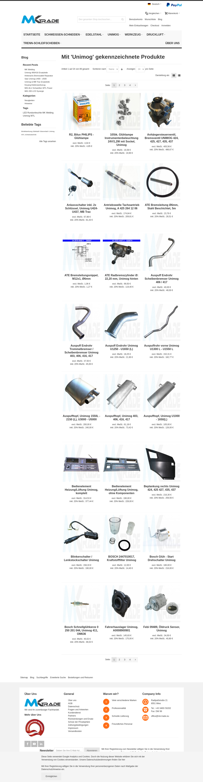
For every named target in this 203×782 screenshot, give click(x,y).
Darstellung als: (162, 75)
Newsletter (47, 750)
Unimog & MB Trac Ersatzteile (37, 82)
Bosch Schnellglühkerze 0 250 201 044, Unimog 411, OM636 (81, 630)
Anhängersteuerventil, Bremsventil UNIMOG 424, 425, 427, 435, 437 (162, 138)
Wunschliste (150, 19)
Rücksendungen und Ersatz (80, 719)
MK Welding (30, 69)
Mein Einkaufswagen (138, 25)
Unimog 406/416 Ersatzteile (36, 73)
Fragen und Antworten (78, 709)
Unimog (26, 116)
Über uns (72, 700)
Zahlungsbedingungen (78, 725)
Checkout (154, 25)
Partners (72, 716)
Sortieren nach (99, 69)
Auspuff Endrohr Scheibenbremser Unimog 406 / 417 (162, 279)
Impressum (73, 728)
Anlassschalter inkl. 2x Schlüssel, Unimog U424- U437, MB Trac (81, 208)
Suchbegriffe (42, 677)
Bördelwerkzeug (27, 131)
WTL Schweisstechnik (28, 135)
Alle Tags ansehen (47, 141)
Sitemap (24, 677)
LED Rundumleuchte (32, 113)
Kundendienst (74, 712)
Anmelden (166, 25)
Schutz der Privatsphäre (79, 722)
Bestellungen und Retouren (80, 677)
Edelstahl (36, 131)
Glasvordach (44, 131)
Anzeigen (131, 69)
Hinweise (28, 103)
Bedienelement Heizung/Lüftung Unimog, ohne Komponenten (121, 490)
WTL (32, 116)
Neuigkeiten (30, 100)
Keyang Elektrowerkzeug (35, 85)
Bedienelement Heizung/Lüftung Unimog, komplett (81, 490)
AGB (70, 703)
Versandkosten (75, 731)
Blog (160, 19)
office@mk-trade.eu (160, 716)
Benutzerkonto (135, 19)
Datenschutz (73, 706)
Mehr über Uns (32, 714)
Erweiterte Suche (58, 677)
